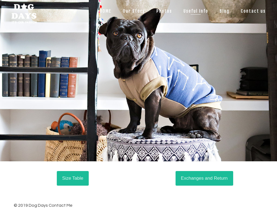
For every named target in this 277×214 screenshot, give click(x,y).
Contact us (253, 11)
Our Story (134, 11)
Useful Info (195, 11)
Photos (164, 11)
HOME (105, 11)
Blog (224, 11)
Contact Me (60, 205)
